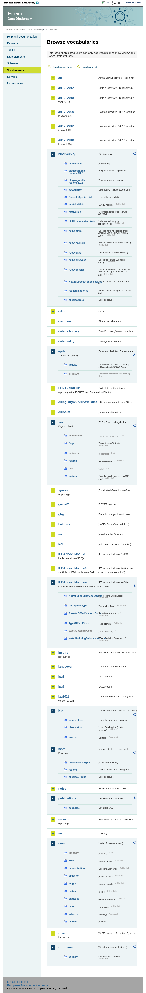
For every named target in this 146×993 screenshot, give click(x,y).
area (71, 860)
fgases (63, 490)
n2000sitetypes (77, 259)
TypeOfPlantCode (79, 623)
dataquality (75, 189)
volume (73, 921)
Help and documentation (22, 36)
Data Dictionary (35, 29)
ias (60, 534)
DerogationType (78, 605)
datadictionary (68, 331)
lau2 (61, 686)
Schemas (12, 63)
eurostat (64, 412)
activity (73, 364)
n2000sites (75, 252)
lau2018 (63, 696)
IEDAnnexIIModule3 (72, 568)
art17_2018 (66, 140)
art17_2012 (66, 126)
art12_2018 (66, 98)
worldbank (65, 947)
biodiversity (66, 154)
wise (61, 933)
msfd (61, 749)
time (71, 906)
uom (61, 843)
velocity (73, 914)
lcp (60, 710)
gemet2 (63, 504)
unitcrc (73, 476)
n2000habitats (77, 242)
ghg (61, 514)
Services (12, 76)
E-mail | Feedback (18, 981)
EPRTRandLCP (69, 388)
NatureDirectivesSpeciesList (83, 281)
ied (60, 544)
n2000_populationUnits (82, 221)
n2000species (76, 269)
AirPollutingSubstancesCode (83, 595)
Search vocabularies (62, 67)
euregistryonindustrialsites (77, 402)
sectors (73, 737)
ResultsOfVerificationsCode (83, 613)
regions (73, 769)
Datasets (12, 43)
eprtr (61, 351)
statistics (74, 898)
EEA (22, 3)
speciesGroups (77, 777)
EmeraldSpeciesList (80, 197)
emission (74, 875)
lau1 (61, 676)
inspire (63, 652)
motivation (75, 211)
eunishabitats (76, 204)
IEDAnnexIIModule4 (72, 582)
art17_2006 (66, 112)
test (60, 833)
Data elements (16, 56)
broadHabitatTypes (79, 762)
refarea (73, 460)
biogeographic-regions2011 (77, 181)
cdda (61, 311)
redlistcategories (78, 290)
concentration (77, 868)
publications (67, 798)
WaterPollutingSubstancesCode (83, 638)
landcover (65, 666)
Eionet (22, 29)
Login (108, 2)
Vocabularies (15, 70)
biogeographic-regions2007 (77, 172)
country (73, 956)
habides (64, 524)
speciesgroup (76, 299)
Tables (11, 49)
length (72, 883)
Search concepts (90, 67)
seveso (63, 819)
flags (71, 443)
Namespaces (15, 83)
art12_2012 (66, 87)
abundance (75, 163)
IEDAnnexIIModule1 (72, 554)
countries (74, 807)
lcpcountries (76, 720)
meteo (72, 891)
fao (60, 422)
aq (60, 77)
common (64, 321)
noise (62, 788)
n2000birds (75, 230)
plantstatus (75, 727)
